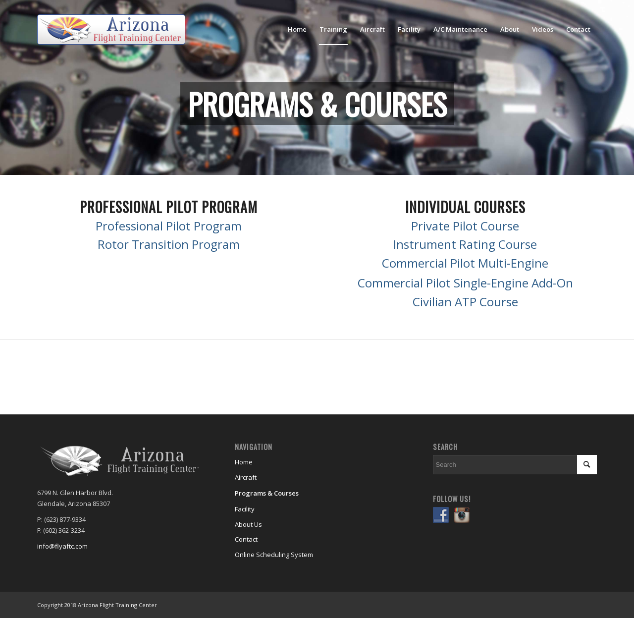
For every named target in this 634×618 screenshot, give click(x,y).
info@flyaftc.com (62, 546)
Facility (245, 509)
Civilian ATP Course (465, 301)
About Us (248, 524)
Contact (246, 539)
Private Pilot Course (465, 226)
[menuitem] (297, 29)
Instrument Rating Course (465, 244)
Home (244, 461)
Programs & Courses (267, 493)
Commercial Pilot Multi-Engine (465, 263)
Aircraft (246, 477)
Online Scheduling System (274, 554)
